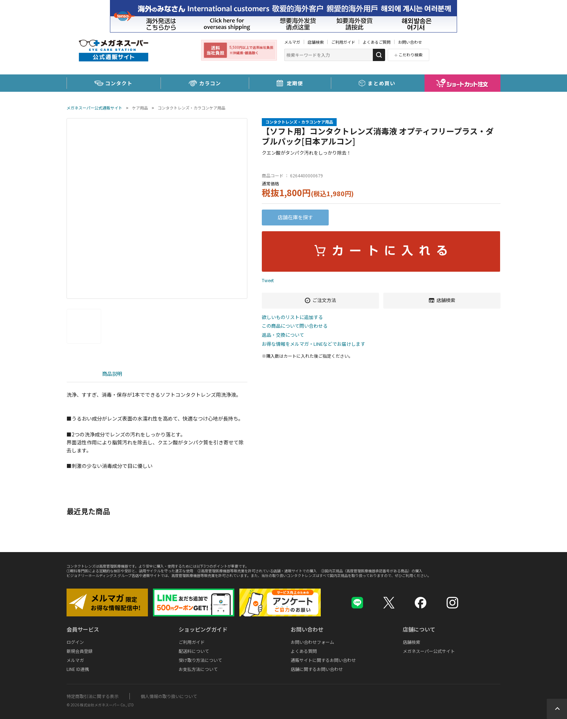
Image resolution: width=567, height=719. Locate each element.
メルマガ (292, 42)
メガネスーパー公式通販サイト (94, 108)
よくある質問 (304, 651)
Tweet (268, 280)
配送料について (194, 651)
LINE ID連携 (78, 669)
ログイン (75, 642)
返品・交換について (283, 335)
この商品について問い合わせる (295, 326)
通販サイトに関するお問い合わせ (323, 660)
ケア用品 (140, 108)
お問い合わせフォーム (312, 642)
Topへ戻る (557, 709)
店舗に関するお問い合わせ (317, 669)
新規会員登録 (80, 651)
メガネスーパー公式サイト (429, 651)
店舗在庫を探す (295, 217)
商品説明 (112, 373)
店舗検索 (316, 42)
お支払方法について (198, 669)
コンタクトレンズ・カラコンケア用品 (191, 108)
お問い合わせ (410, 42)
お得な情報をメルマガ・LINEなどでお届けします (313, 344)
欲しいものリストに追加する (292, 317)
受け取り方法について (200, 660)
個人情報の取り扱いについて (169, 696)
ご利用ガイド (343, 42)
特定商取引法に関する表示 (93, 696)
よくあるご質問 (377, 42)
